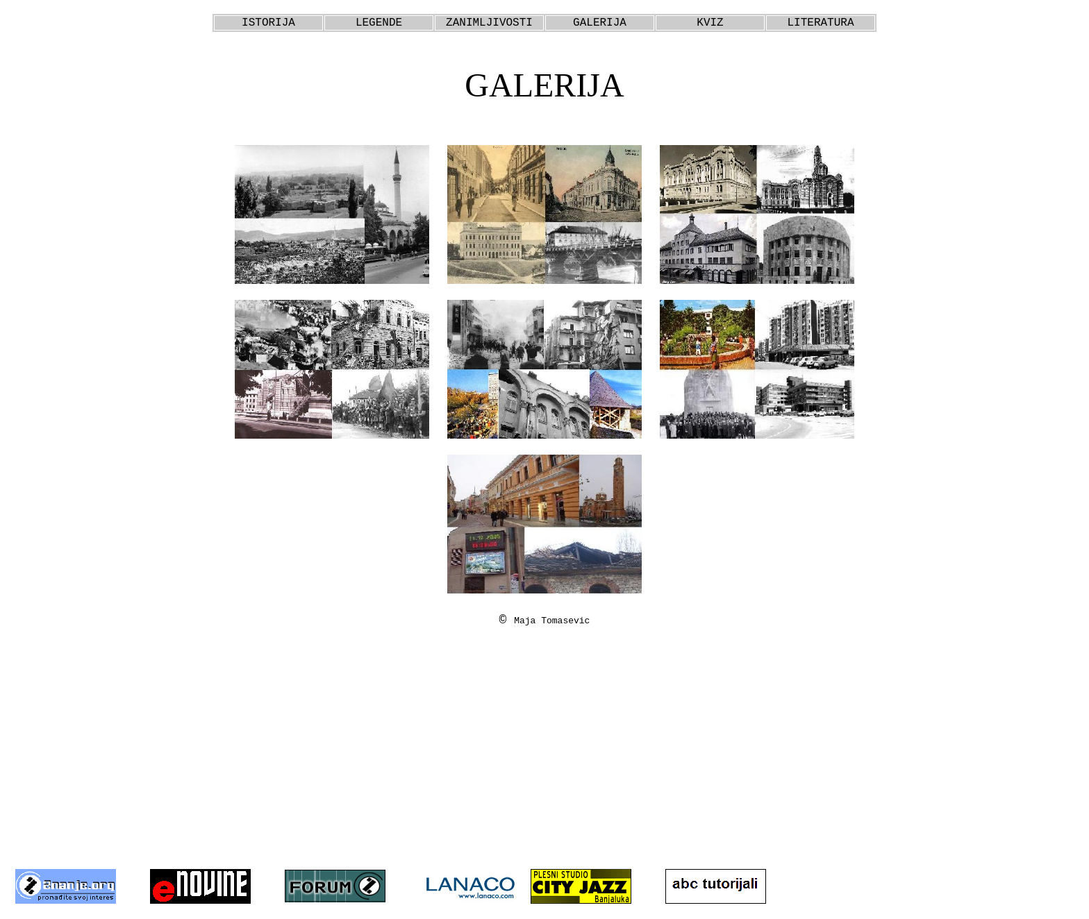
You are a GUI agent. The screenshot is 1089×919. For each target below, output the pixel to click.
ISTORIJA (268, 23)
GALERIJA (599, 23)
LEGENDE (379, 23)
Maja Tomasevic (552, 621)
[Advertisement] (544, 758)
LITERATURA (820, 23)
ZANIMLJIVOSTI (489, 23)
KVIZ (710, 23)
